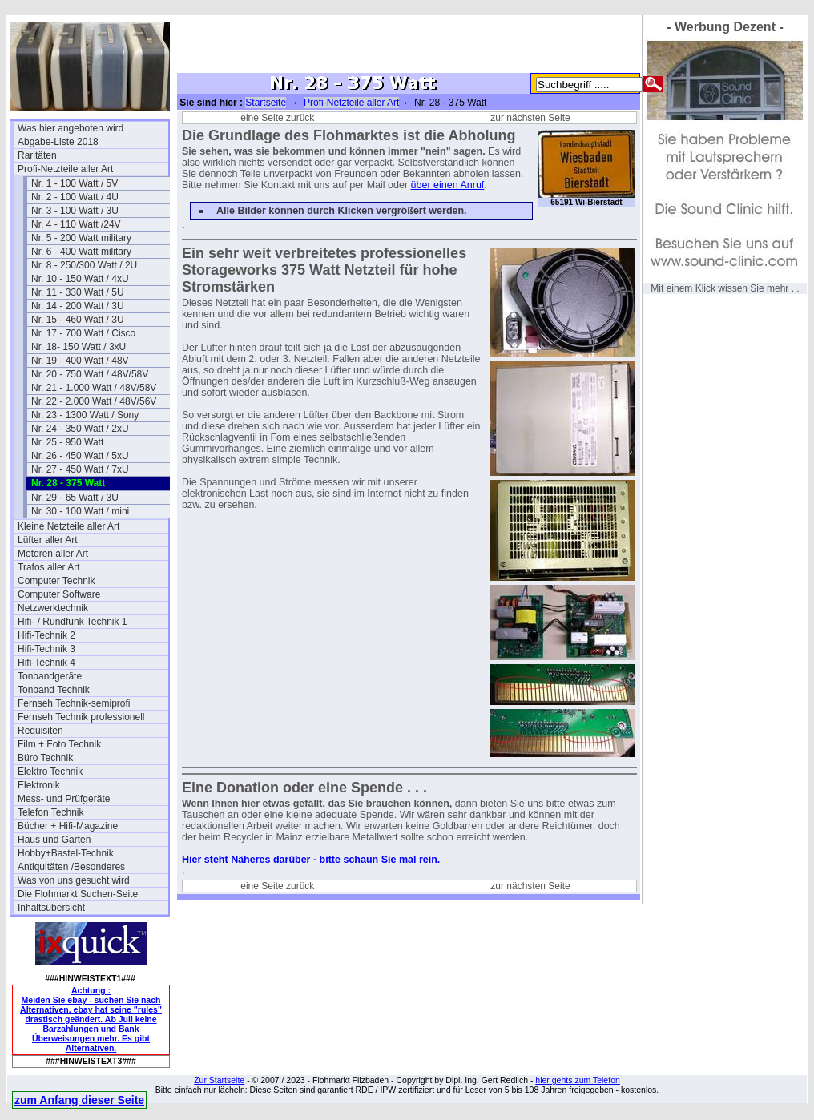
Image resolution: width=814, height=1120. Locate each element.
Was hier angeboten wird (70, 128)
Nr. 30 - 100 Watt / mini (80, 511)
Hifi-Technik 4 (46, 662)
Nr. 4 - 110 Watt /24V (76, 224)
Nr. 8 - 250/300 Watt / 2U (84, 265)
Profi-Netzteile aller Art (65, 169)
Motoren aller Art (53, 553)
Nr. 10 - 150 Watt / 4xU (80, 278)
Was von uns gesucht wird (74, 880)
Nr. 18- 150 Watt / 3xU (78, 347)
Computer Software (59, 594)
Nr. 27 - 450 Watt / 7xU (80, 469)
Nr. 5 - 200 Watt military (81, 238)
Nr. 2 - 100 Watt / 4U (75, 197)
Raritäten (37, 155)
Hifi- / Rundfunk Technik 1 (72, 621)
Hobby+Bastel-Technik (66, 853)
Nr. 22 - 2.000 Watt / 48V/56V (93, 401)
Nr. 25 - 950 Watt (67, 442)
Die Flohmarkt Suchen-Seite (78, 894)
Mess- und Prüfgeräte (64, 798)
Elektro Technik (50, 771)
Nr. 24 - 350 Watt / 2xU (80, 428)
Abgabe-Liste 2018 (58, 141)
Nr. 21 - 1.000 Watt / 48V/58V (93, 387)
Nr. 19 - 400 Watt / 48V (80, 360)
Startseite (265, 102)
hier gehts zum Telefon (577, 1080)
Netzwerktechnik (53, 608)
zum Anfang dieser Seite (79, 1100)
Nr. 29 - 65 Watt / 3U (75, 497)
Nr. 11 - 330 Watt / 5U (77, 292)
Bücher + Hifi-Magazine (68, 826)
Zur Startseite (219, 1080)
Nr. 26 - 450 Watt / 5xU (80, 455)
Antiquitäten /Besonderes (71, 866)
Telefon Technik (51, 812)
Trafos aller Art (49, 567)
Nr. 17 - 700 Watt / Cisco (83, 333)
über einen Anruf (448, 185)
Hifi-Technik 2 (46, 635)
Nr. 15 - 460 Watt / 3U (77, 319)
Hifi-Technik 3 (46, 649)
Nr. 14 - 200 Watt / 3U (77, 306)
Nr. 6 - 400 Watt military (81, 251)
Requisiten (40, 730)
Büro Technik (45, 757)
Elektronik (39, 785)
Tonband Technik (54, 689)
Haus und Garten (54, 839)
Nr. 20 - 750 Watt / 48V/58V (89, 374)
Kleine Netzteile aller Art (68, 526)
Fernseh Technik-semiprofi (74, 703)
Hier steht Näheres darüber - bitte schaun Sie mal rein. (311, 859)
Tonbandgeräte (50, 676)
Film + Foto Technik (59, 744)
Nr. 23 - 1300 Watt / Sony (85, 415)
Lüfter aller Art (48, 540)
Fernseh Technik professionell (81, 717)
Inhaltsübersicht (51, 907)
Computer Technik (56, 580)
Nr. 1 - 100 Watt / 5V (74, 183)
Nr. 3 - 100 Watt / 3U (75, 210)
